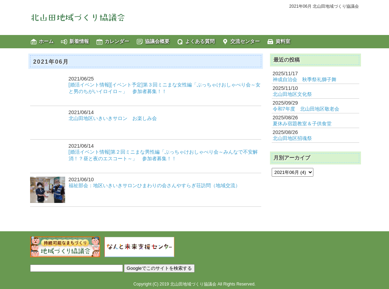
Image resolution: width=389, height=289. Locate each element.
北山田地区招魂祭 (292, 138)
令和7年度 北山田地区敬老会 (306, 109)
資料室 (283, 41)
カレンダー (117, 41)
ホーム (46, 41)
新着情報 (79, 41)
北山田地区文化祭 (292, 94)
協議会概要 (157, 41)
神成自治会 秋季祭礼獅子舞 (304, 79)
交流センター (245, 41)
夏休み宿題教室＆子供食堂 (302, 123)
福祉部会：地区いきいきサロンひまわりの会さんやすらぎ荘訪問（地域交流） (154, 185)
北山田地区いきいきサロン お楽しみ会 (113, 118)
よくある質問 (200, 41)
